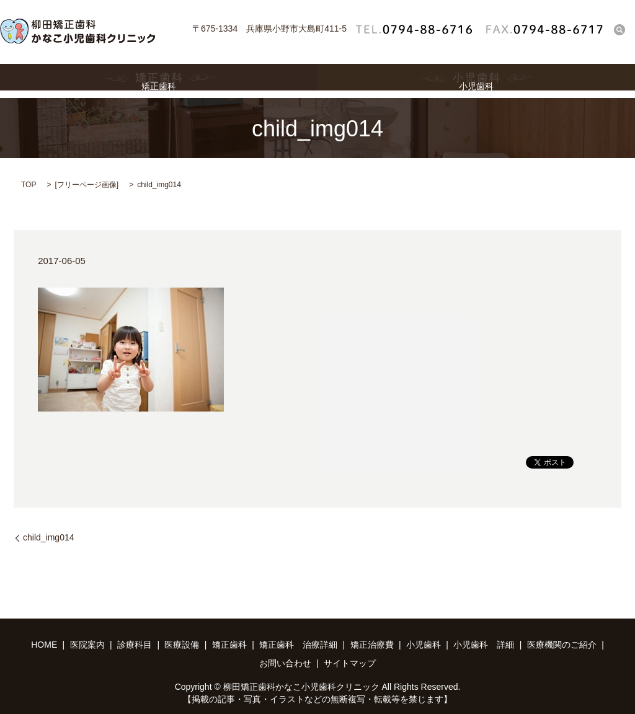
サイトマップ (350, 663)
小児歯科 (476, 81)
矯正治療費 (372, 645)
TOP (28, 184)
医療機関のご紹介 (562, 645)
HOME (44, 645)
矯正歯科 (159, 81)
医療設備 (181, 645)
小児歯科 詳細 (483, 645)
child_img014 (48, 537)
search (619, 29)
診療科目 (134, 645)
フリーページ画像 (87, 184)
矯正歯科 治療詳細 (298, 645)
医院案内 (87, 645)
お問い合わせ (285, 663)
